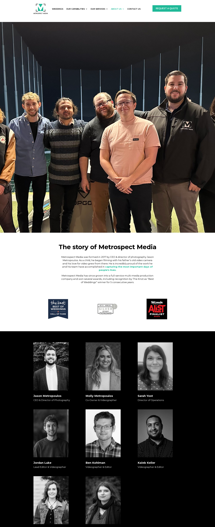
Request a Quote (167, 8)
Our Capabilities (75, 9)
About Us (116, 9)
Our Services (97, 9)
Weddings (57, 9)
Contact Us (134, 9)
